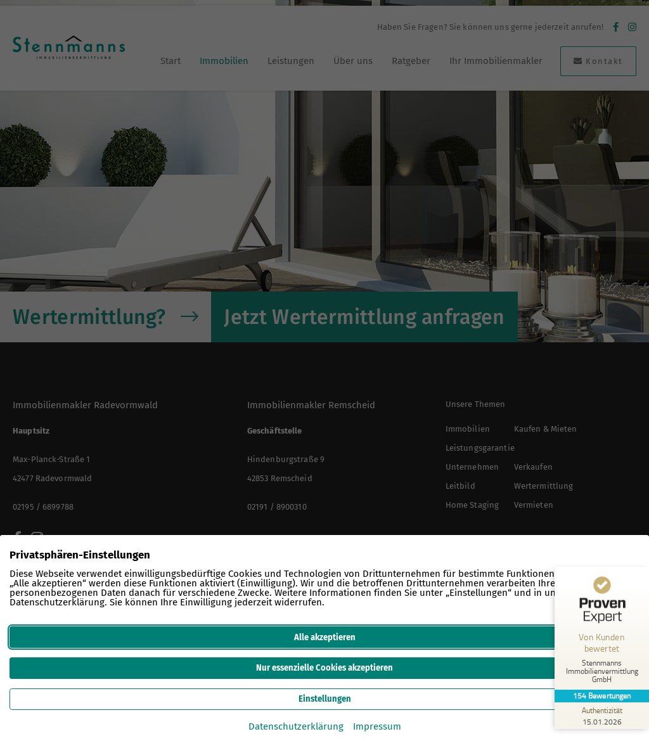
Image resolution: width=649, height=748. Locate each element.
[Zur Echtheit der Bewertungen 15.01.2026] (601, 715)
